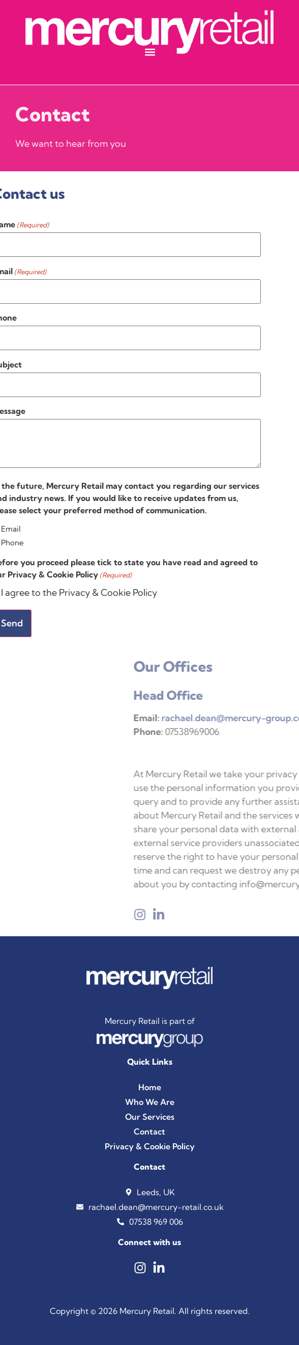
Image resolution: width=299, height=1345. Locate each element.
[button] (150, 51)
